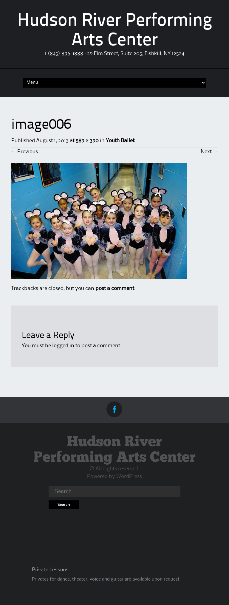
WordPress (129, 476)
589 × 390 (87, 140)
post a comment (114, 288)
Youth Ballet (120, 140)
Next (209, 151)
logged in (63, 345)
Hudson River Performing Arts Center (114, 450)
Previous (24, 151)
